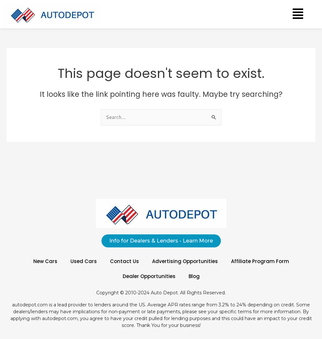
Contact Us (124, 261)
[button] (297, 14)
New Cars (45, 261)
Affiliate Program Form (260, 261)
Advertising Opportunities (185, 261)
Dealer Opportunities (149, 276)
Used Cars (83, 261)
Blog (194, 276)
